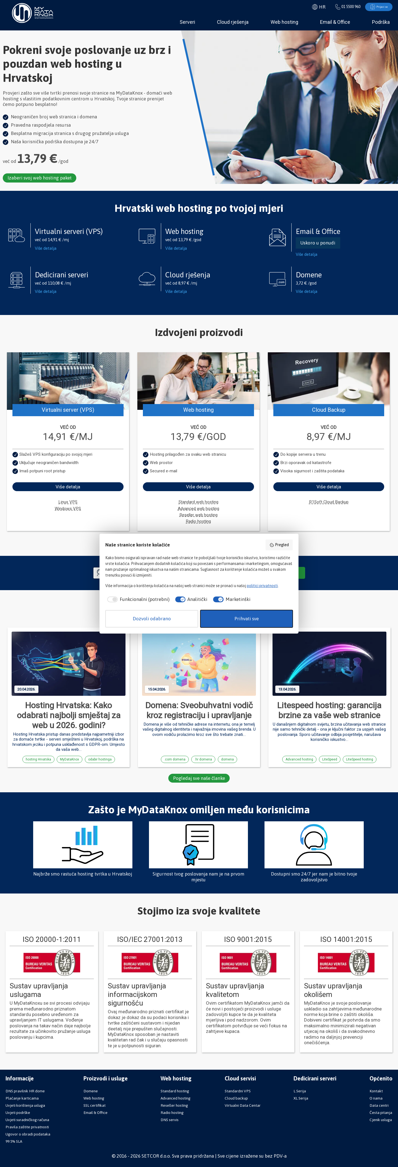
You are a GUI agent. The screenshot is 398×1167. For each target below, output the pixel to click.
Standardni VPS (238, 1091)
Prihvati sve (246, 618)
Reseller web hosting (198, 515)
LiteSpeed (329, 760)
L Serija (300, 1091)
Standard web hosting (198, 502)
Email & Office (335, 22)
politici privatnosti (262, 586)
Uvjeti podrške (18, 1112)
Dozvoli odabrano (152, 618)
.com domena (174, 760)
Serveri (187, 22)
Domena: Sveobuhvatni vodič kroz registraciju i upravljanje (199, 711)
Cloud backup (236, 1098)
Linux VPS (67, 502)
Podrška (381, 22)
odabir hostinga (100, 760)
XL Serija (301, 1098)
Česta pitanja (381, 1112)
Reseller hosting (174, 1105)
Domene (90, 1091)
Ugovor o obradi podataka (28, 1134)
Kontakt (376, 1091)
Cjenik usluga (381, 1119)
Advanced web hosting (198, 509)
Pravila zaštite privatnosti (27, 1127)
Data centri (379, 1105)
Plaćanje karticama (22, 1098)
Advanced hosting (299, 760)
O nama (376, 1098)
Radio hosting (198, 521)
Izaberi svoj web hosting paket (40, 178)
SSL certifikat (94, 1105)
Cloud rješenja (232, 22)
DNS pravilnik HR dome (25, 1091)
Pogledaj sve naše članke (199, 779)
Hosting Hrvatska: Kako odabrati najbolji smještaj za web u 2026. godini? (69, 716)
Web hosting (284, 22)
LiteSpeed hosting (359, 760)
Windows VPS (68, 509)
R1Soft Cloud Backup (329, 502)
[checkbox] (137, 599)
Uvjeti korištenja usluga (25, 1105)
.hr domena (203, 760)
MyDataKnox (69, 760)
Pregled (279, 545)
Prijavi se (376, 7)
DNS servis (170, 1119)
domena (227, 760)
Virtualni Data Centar (243, 1105)
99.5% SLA (14, 1141)
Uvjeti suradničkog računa (27, 1119)
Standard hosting (175, 1091)
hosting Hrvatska (38, 760)
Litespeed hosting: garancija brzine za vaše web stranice (329, 711)
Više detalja (45, 248)
